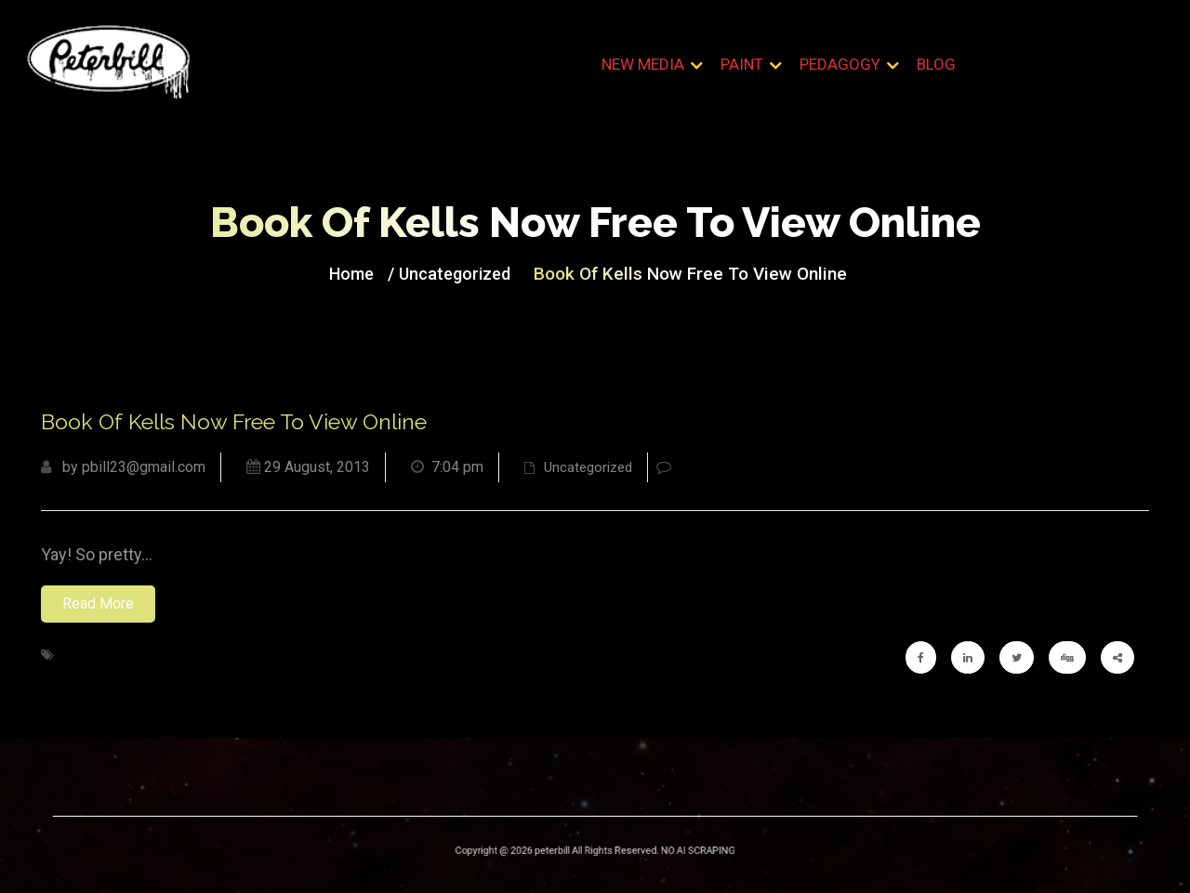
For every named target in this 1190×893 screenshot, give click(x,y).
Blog (936, 64)
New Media (643, 64)
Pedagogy (840, 64)
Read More (98, 603)
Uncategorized (463, 272)
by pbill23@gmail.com (123, 467)
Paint (742, 64)
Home (367, 272)
